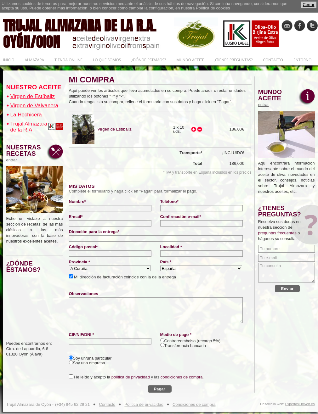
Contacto (107, 404)
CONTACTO (273, 60)
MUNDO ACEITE (190, 60)
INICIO (8, 60)
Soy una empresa (89, 363)
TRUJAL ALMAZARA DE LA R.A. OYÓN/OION (88, 33)
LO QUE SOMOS (107, 60)
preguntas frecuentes (277, 233)
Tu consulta (286, 273)
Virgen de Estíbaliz (32, 96)
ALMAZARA (34, 60)
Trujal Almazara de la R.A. (28, 127)
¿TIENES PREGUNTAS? (233, 60)
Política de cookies (213, 8)
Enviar (287, 288)
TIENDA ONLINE (68, 60)
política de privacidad (130, 377)
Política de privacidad (143, 404)
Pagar (159, 389)
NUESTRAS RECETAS (25, 153)
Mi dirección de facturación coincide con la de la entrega (124, 277)
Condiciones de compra (194, 404)
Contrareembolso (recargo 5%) (192, 340)
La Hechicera (26, 115)
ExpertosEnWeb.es (300, 404)
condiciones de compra (182, 377)
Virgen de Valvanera (34, 106)
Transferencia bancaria (185, 345)
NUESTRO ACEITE (34, 87)
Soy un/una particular (92, 358)
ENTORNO (302, 60)
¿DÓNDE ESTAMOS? (148, 60)
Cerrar (309, 4)
